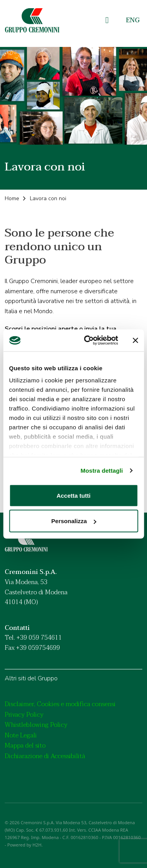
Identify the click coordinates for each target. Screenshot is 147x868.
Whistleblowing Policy (36, 724)
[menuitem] (132, 20)
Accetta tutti (73, 495)
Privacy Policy (24, 714)
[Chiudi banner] (135, 340)
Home (12, 198)
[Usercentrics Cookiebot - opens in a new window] (87, 340)
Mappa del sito (25, 745)
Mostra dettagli (101, 470)
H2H (37, 845)
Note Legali (21, 735)
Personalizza (73, 521)
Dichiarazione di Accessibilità (45, 756)
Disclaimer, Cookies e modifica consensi (60, 704)
